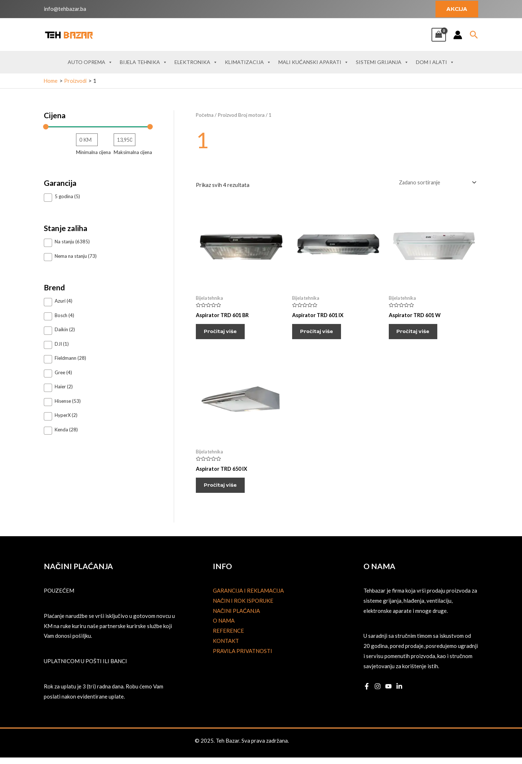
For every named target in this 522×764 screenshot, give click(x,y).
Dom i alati (435, 62)
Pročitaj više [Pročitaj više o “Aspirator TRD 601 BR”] (224, 333)
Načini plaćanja (236, 617)
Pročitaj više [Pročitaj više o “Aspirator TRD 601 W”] (417, 333)
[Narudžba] (435, 182)
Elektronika (196, 62)
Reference (228, 637)
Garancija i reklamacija (248, 597)
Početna (205, 115)
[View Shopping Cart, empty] (439, 35)
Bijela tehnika (143, 62)
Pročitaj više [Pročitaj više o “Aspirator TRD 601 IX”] (320, 333)
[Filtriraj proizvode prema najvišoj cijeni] (124, 139)
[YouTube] (388, 693)
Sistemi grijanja (382, 62)
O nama (224, 627)
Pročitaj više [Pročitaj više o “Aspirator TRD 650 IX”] (224, 490)
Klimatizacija (248, 62)
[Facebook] (366, 693)
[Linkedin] (399, 693)
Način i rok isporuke (243, 607)
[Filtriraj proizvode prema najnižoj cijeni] (87, 139)
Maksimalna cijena (133, 152)
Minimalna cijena (93, 152)
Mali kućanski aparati (313, 62)
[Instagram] (377, 693)
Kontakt (226, 647)
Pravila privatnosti (242, 657)
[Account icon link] (457, 34)
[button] (456, 9)
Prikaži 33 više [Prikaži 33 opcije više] (63, 442)
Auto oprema (90, 62)
